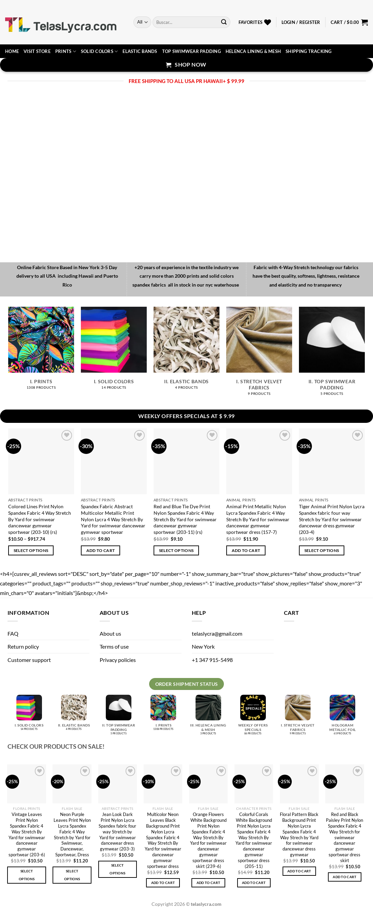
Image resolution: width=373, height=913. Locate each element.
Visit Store (37, 51)
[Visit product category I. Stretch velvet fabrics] (259, 355)
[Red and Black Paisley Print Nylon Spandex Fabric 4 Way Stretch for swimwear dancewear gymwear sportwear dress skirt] (344, 783)
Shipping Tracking (308, 51)
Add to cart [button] (100, 550)
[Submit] (224, 22)
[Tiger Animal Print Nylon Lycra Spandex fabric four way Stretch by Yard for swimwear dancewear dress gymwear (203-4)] (332, 461)
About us (110, 633)
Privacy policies (118, 659)
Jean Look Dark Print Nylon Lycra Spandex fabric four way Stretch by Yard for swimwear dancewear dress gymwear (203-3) (117, 832)
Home (12, 51)
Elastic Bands (140, 51)
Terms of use (114, 646)
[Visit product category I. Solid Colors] (114, 352)
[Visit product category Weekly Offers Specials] (253, 718)
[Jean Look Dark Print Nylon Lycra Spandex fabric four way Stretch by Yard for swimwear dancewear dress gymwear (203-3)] (117, 783)
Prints (65, 51)
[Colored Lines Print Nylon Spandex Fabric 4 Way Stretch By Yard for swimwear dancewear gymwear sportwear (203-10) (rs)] (41, 461)
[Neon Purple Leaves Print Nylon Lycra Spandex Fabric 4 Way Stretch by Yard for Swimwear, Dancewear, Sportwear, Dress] (72, 783)
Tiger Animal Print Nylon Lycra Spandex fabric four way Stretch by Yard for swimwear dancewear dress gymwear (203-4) (331, 519)
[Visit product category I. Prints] (41, 352)
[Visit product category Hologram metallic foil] (342, 718)
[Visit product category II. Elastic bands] (186, 352)
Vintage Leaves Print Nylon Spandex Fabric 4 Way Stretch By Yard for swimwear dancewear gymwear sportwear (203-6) (27, 834)
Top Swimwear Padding (191, 51)
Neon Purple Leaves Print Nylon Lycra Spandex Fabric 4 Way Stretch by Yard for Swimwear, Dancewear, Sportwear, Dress (72, 834)
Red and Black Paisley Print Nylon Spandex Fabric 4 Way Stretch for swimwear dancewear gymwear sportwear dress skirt (344, 837)
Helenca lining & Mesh (253, 51)
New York (203, 646)
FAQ (13, 633)
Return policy (23, 646)
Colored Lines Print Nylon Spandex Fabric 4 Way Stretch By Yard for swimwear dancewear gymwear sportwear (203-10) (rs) (39, 519)
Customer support (29, 659)
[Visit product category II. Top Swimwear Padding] (332, 355)
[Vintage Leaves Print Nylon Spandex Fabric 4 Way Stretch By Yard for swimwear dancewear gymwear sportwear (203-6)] (26, 783)
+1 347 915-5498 (212, 659)
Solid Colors (99, 51)
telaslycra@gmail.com (217, 633)
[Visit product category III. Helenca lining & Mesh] (208, 718)
